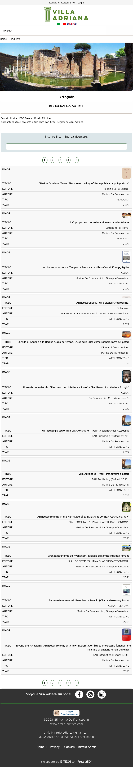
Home (3, 38)
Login (81, 2)
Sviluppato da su (66, 761)
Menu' (7, 30)
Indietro (16, 38)
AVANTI (88, 160)
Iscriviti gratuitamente (62, 2)
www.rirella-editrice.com (66, 723)
